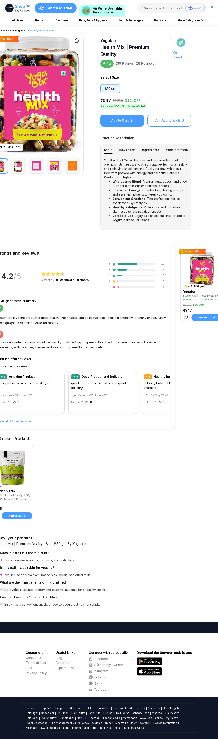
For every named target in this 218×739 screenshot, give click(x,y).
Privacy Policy (36, 673)
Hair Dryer (32, 713)
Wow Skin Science (151, 718)
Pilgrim (76, 727)
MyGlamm (172, 718)
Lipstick (47, 708)
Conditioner (66, 718)
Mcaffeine (121, 722)
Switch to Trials (56, 8)
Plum (134, 722)
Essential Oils (111, 718)
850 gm (110, 88)
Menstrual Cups (134, 727)
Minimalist (32, 727)
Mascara (157, 713)
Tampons (61, 708)
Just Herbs (90, 727)
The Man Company (62, 722)
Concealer (47, 713)
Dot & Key (83, 722)
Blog (59, 658)
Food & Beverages (12, 30)
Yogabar (108, 40)
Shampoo (154, 708)
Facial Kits (94, 713)
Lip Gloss (63, 713)
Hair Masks (172, 713)
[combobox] (171, 8)
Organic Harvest (102, 722)
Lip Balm (88, 708)
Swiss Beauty (49, 727)
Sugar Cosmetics (36, 722)
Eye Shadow (49, 718)
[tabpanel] (146, 190)
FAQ (29, 668)
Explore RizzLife (68, 668)
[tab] (108, 150)
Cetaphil (145, 722)
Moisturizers (137, 708)
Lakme (65, 727)
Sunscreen (32, 708)
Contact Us (34, 658)
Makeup (74, 708)
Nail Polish (122, 713)
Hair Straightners (173, 708)
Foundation (103, 708)
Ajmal (117, 727)
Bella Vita (106, 727)
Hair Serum (78, 713)
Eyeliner (108, 713)
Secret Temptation (165, 722)
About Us (62, 663)
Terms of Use (36, 663)
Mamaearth (130, 718)
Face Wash (120, 708)
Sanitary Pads (140, 713)
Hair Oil (81, 718)
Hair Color (32, 718)
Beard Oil (94, 718)
